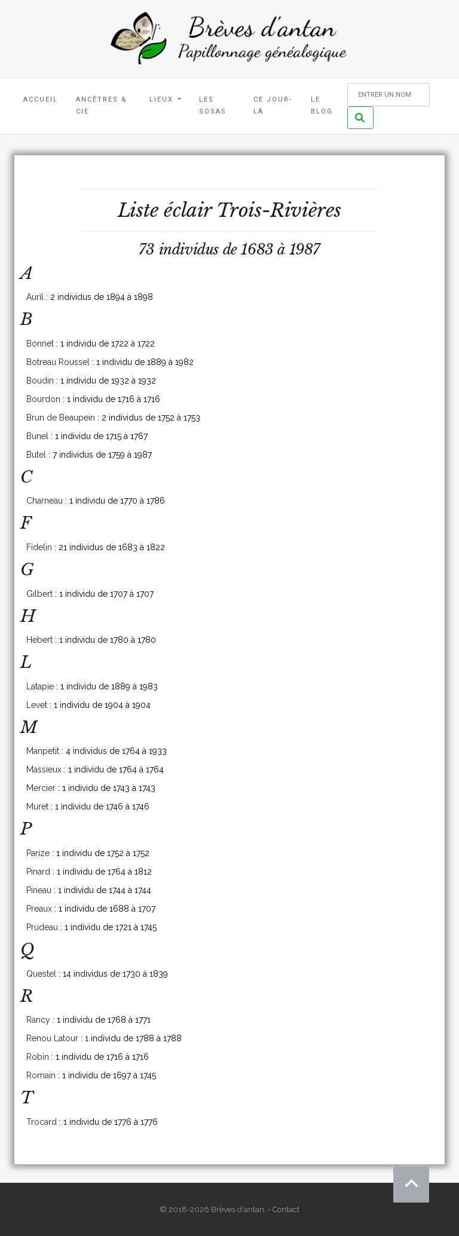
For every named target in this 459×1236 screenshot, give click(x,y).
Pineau (38, 890)
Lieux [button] (162, 99)
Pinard (38, 871)
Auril (35, 297)
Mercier (41, 788)
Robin (37, 1057)
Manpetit (42, 751)
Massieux (44, 769)
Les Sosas (213, 105)
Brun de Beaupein (60, 417)
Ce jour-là (272, 105)
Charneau (44, 500)
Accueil (40, 99)
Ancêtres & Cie (101, 105)
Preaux (39, 908)
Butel (36, 454)
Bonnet (40, 343)
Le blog (322, 105)
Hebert (39, 640)
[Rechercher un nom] (388, 94)
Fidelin (39, 547)
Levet (36, 705)
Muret (37, 806)
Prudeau (42, 927)
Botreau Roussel (58, 362)
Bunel (37, 436)
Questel (41, 974)
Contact (286, 1209)
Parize (38, 853)
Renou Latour (52, 1038)
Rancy (38, 1020)
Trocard (41, 1122)
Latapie (40, 686)
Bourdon (43, 399)
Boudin (40, 380)
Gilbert (39, 594)
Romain (41, 1075)
